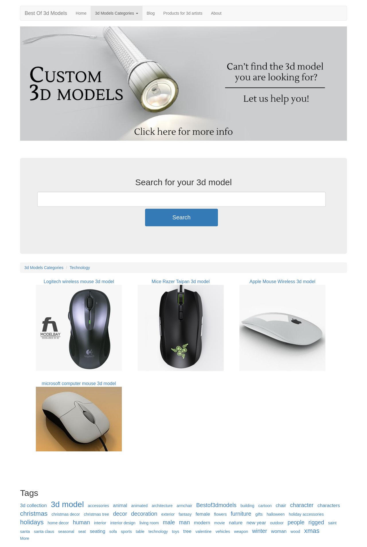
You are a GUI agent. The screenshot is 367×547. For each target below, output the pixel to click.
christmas (34, 513)
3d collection (33, 505)
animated (139, 505)
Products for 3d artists (182, 13)
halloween (276, 514)
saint (332, 523)
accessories (98, 505)
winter (259, 531)
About (216, 13)
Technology (80, 267)
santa (25, 531)
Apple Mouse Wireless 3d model (282, 281)
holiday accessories (306, 514)
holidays (32, 522)
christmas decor (66, 514)
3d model (67, 504)
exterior (168, 514)
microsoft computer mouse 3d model (79, 383)
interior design (122, 523)
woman (278, 531)
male (169, 522)
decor (120, 514)
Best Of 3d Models (46, 13)
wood (295, 531)
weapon (241, 531)
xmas (312, 530)
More (24, 538)
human (81, 522)
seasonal (66, 531)
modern (202, 522)
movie (219, 523)
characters (328, 505)
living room (149, 523)
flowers (220, 514)
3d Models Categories (116, 13)
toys (175, 531)
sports (126, 531)
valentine (204, 531)
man (184, 522)
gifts (259, 514)
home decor (58, 523)
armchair (184, 505)
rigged (316, 522)
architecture (162, 505)
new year (256, 522)
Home (81, 13)
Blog (151, 13)
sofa (113, 531)
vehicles (223, 531)
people (296, 522)
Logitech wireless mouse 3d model (79, 281)
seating (97, 531)
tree (187, 531)
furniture (241, 514)
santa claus (44, 531)
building (247, 505)
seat (82, 531)
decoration (144, 514)
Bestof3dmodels (216, 505)
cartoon (265, 505)
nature (236, 522)
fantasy (185, 514)
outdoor (277, 523)
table (140, 531)
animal (120, 505)
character (302, 505)
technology (158, 531)
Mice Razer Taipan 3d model (181, 281)
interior (100, 523)
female (203, 514)
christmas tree (96, 514)
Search (181, 217)
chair (281, 505)
